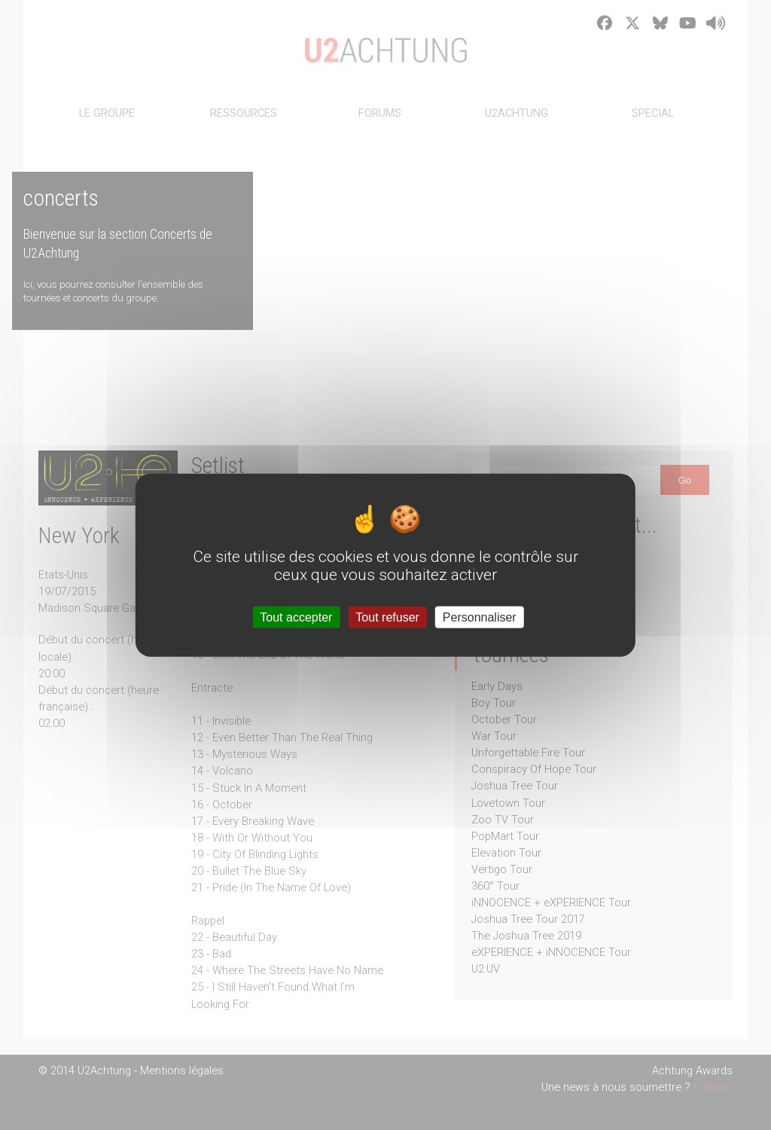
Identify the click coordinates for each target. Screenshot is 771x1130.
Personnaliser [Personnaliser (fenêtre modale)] (480, 616)
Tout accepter (296, 616)
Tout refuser (387, 616)
